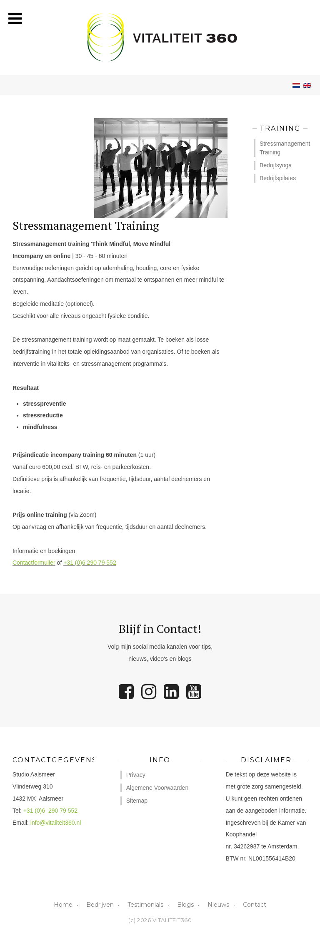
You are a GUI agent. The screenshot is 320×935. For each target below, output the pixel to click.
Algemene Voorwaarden (157, 787)
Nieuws (218, 904)
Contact (254, 904)
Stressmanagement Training (284, 148)
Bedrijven (100, 904)
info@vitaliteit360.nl (55, 822)
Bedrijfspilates (278, 178)
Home (63, 904)
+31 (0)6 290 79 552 (89, 562)
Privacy (135, 774)
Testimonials (145, 904)
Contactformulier (33, 562)
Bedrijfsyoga (276, 165)
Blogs (185, 904)
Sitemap (137, 800)
